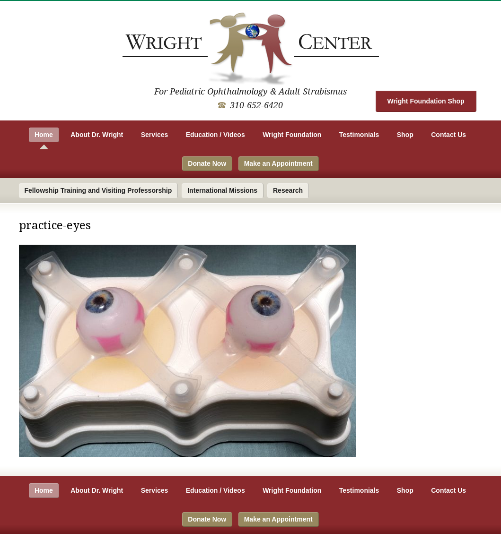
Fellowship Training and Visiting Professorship (98, 190)
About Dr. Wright (96, 134)
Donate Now (207, 163)
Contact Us (448, 134)
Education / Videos (215, 134)
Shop (405, 134)
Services (154, 134)
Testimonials (359, 134)
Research (288, 190)
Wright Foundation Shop (425, 101)
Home (44, 134)
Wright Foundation (292, 134)
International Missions (222, 190)
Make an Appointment (278, 163)
